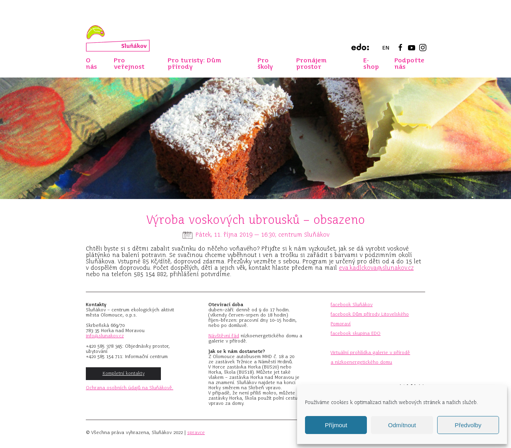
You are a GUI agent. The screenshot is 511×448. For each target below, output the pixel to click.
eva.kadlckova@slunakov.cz (376, 267)
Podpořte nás (409, 63)
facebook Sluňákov (351, 304)
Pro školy (265, 63)
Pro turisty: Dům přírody (194, 63)
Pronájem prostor (311, 63)
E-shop (371, 63)
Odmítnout (402, 425)
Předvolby (468, 425)
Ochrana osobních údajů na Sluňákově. (129, 387)
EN (385, 47)
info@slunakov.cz (105, 335)
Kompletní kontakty (124, 373)
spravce (196, 432)
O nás (91, 63)
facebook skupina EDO (355, 333)
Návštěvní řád (223, 335)
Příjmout (336, 425)
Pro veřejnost (129, 63)
